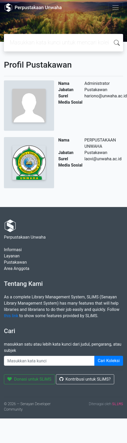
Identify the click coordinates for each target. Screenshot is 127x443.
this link (11, 315)
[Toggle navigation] (115, 7)
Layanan (12, 255)
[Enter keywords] (49, 361)
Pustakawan (15, 262)
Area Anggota (16, 268)
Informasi (13, 249)
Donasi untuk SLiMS (29, 379)
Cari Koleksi (109, 360)
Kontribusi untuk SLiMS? (85, 379)
